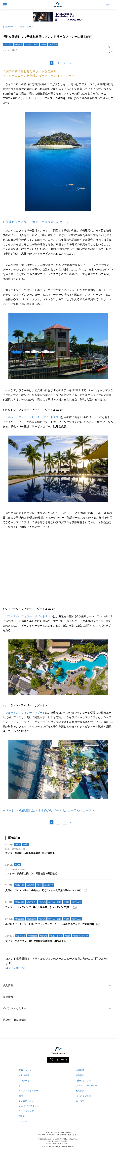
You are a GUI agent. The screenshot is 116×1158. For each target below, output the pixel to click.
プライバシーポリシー (86, 1085)
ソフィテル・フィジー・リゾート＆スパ (29, 616)
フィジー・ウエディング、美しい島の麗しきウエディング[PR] (38, 907)
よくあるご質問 (83, 1095)
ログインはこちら (16, 967)
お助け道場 (24, 1075)
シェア (109, 48)
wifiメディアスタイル (29, 1106)
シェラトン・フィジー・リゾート (25, 712)
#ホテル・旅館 (31, 44)
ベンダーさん (25, 1080)
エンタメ (23, 1121)
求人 (21, 1085)
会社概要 (80, 1070)
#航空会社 (31, 902)
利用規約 (80, 1090)
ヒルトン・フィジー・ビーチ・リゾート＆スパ (33, 417)
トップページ (9, 26)
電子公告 (80, 1101)
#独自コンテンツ (80, 936)
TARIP (22, 1116)
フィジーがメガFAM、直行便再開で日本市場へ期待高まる (35, 941)
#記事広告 (53, 44)
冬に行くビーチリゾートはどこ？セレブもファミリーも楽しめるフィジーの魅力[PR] (49, 924)
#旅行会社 (8, 44)
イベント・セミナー (15, 1008)
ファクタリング (26, 1111)
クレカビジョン (26, 1101)
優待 (21, 1095)
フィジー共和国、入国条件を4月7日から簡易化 (29, 853)
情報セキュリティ (84, 1080)
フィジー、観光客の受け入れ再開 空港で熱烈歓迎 (31, 873)
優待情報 (8, 996)
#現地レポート (56, 936)
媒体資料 (80, 1075)
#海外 (43, 44)
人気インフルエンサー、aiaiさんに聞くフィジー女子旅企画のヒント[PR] (43, 890)
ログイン (109, 4)
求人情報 (8, 985)
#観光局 (18, 44)
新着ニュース (26, 26)
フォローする (60, 1059)
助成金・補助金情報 (15, 1019)
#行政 (17, 844)
